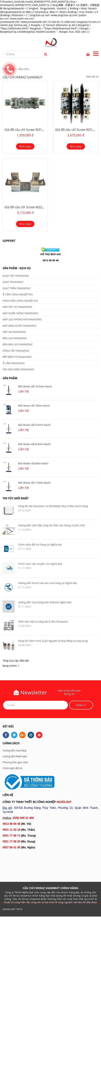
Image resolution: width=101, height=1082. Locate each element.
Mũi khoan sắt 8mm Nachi (33, 463)
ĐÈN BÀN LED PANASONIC (18, 344)
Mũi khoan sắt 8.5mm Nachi (34, 444)
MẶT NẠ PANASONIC (14, 332)
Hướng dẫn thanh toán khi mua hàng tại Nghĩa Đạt (47, 583)
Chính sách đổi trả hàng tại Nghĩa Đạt (40, 544)
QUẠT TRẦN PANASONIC (17, 288)
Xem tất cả (92, 76)
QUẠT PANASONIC (13, 282)
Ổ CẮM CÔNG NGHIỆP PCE (18, 294)
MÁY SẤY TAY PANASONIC (17, 307)
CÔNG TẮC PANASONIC (16, 350)
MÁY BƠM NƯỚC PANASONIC (20, 325)
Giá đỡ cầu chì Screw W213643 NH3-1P (32, 129)
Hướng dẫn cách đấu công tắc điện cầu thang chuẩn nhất (51, 525)
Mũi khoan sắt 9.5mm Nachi (34, 425)
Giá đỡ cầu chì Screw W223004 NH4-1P (32, 207)
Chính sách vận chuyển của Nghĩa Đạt (40, 563)
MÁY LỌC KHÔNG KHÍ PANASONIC (22, 319)
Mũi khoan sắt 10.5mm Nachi (35, 386)
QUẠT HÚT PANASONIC (16, 275)
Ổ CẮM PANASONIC (14, 363)
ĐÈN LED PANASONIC (15, 338)
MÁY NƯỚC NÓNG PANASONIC (20, 313)
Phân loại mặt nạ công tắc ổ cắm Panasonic (43, 621)
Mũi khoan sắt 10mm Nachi (34, 405)
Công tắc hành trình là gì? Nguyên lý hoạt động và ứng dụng (53, 640)
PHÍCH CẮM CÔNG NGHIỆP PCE (20, 300)
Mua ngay (25, 146)
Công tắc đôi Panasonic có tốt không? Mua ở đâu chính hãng (53, 506)
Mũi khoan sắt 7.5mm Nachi (34, 482)
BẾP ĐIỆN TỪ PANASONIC (17, 357)
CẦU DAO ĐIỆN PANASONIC (18, 369)
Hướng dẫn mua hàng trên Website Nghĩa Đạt (44, 602)
